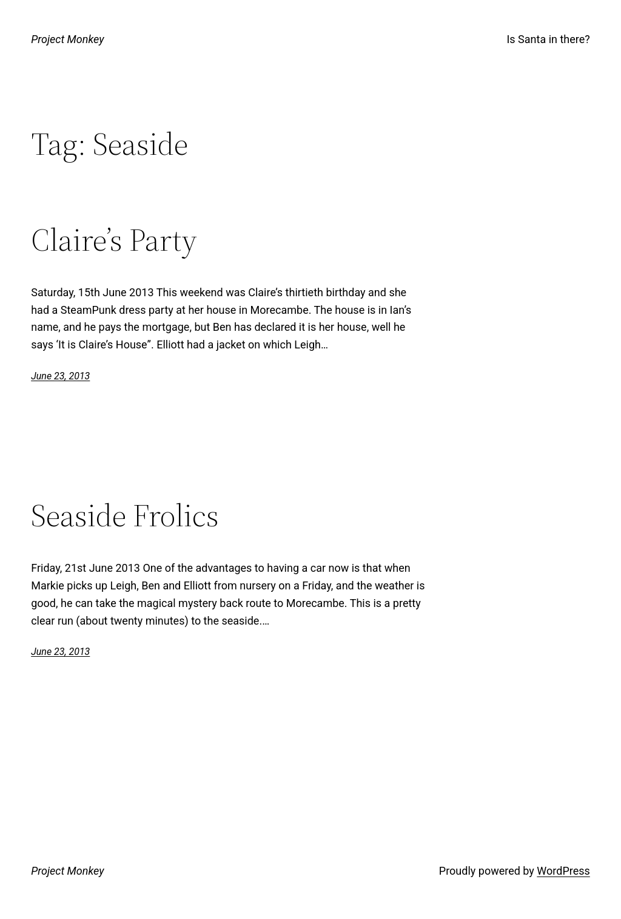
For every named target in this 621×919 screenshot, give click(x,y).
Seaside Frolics (125, 515)
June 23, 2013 (60, 376)
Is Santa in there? (547, 39)
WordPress (563, 870)
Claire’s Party (114, 240)
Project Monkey (67, 39)
